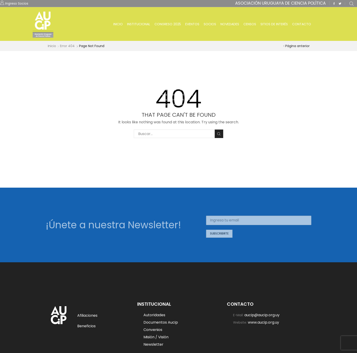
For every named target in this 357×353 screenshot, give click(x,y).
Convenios (152, 329)
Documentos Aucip (160, 322)
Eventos (192, 24)
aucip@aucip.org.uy (262, 315)
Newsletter (153, 344)
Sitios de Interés (274, 24)
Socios (210, 24)
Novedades (229, 24)
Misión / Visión (156, 337)
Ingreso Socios (16, 3)
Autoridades (154, 315)
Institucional (138, 24)
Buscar (219, 134)
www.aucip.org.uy (263, 322)
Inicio (118, 24)
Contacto (301, 24)
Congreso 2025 (167, 24)
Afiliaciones (87, 315)
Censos (249, 24)
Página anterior (297, 46)
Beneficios (86, 326)
